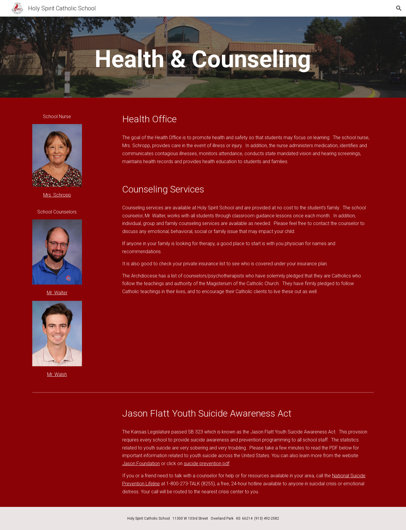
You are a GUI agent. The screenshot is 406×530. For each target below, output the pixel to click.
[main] (203, 59)
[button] (399, 8)
